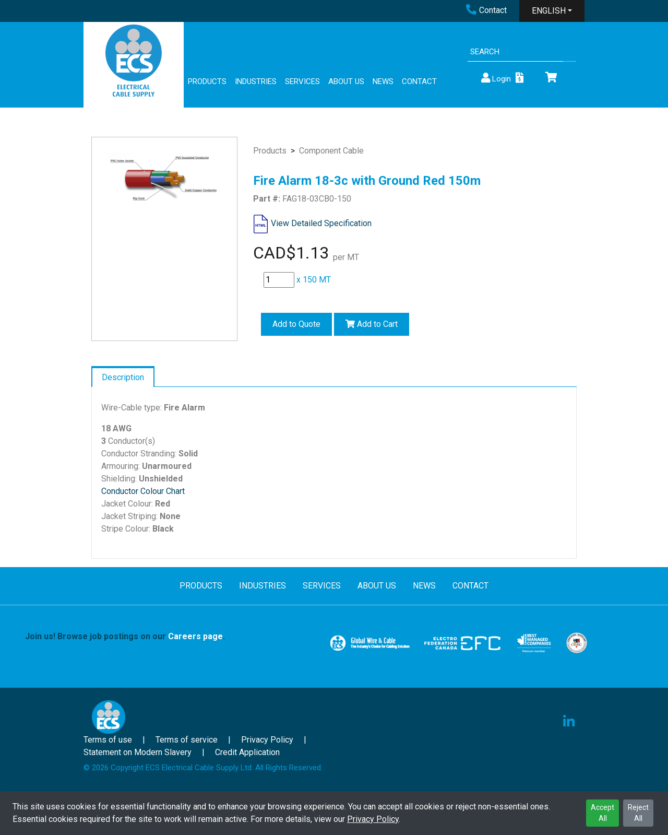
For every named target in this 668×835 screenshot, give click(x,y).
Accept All (602, 812)
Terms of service (187, 740)
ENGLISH (549, 11)
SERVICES (302, 81)
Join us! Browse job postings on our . (125, 636)
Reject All (638, 812)
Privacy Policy (373, 819)
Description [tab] (123, 377)
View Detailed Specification (321, 223)
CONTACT (419, 81)
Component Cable (331, 151)
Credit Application (247, 752)
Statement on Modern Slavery (138, 752)
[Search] (515, 52)
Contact (486, 10)
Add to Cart (371, 324)
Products (270, 151)
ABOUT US (346, 81)
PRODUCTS (207, 81)
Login (495, 78)
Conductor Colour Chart (143, 491)
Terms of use (108, 740)
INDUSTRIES (256, 81)
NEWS (383, 81)
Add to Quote (296, 324)
